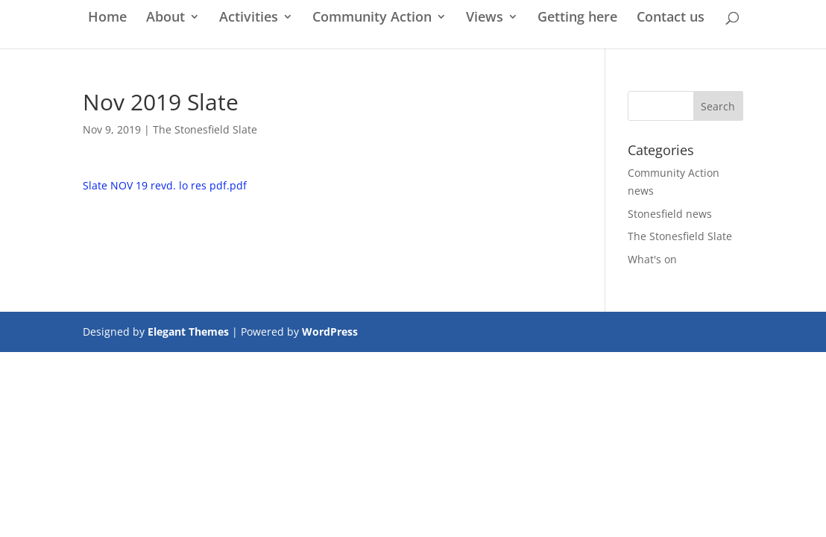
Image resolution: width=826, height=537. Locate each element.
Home (107, 18)
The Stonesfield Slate (205, 129)
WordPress (330, 331)
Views (484, 18)
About (165, 18)
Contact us (670, 18)
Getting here (577, 18)
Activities (248, 18)
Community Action (372, 18)
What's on (652, 259)
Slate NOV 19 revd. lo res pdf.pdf (165, 185)
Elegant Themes (188, 331)
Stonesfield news (670, 214)
